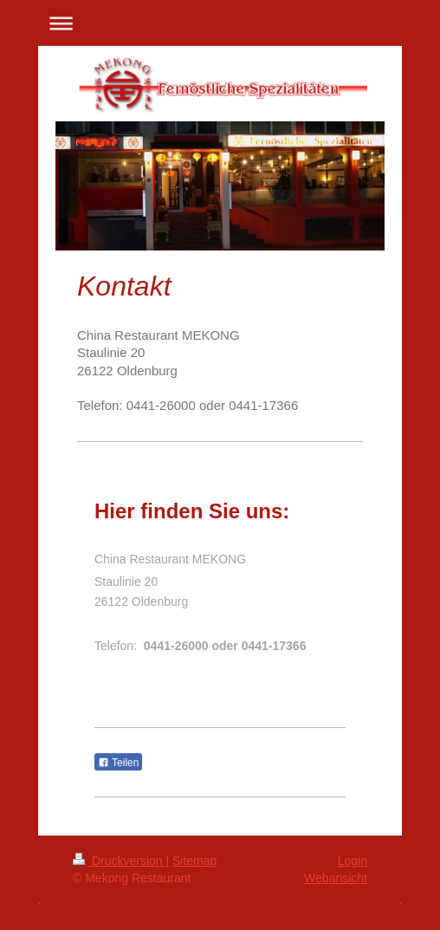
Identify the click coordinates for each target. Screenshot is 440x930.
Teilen (118, 763)
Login (352, 861)
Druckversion (119, 861)
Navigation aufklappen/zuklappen (220, 23)
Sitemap (194, 861)
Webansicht (335, 878)
